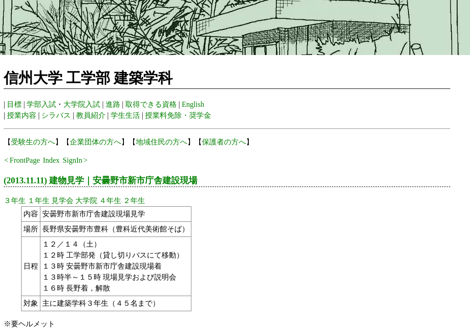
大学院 (86, 200)
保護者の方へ (224, 142)
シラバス (56, 115)
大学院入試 (81, 104)
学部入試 (41, 104)
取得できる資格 (151, 104)
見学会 (62, 200)
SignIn (73, 160)
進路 (113, 104)
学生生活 (125, 115)
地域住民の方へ (161, 142)
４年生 (110, 200)
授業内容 (21, 115)
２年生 (134, 200)
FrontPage (25, 160)
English (193, 104)
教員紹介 (91, 115)
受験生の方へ (33, 142)
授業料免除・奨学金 (178, 115)
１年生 (39, 200)
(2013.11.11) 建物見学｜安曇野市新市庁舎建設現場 (100, 180)
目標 (14, 104)
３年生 (15, 200)
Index (51, 160)
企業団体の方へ (95, 142)
